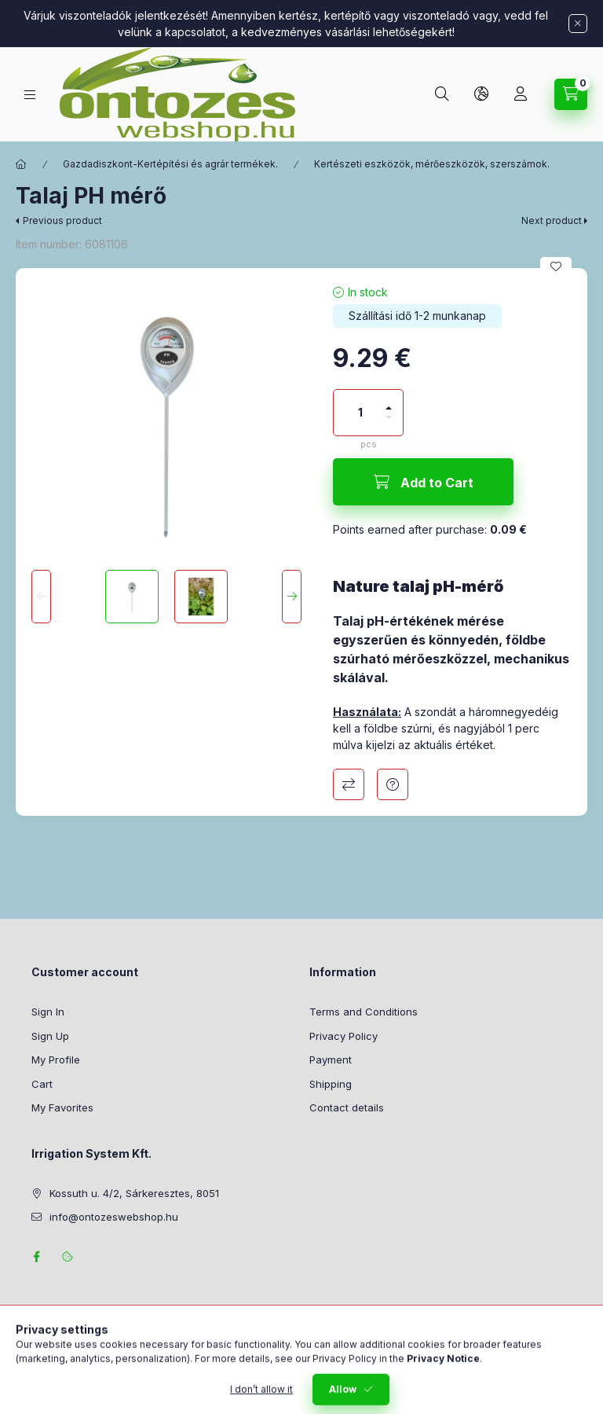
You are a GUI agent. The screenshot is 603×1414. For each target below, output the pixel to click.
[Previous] (41, 596)
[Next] (292, 596)
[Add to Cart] (423, 481)
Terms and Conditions (363, 1011)
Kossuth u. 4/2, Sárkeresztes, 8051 (134, 1193)
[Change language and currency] (481, 94)
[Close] (577, 23)
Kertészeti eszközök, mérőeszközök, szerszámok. (432, 164)
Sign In (47, 1011)
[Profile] (520, 94)
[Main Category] (21, 164)
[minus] (388, 424)
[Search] (442, 94)
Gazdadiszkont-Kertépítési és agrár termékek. (170, 164)
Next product (551, 220)
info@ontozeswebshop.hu (113, 1216)
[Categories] (30, 94)
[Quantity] (360, 412)
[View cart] (570, 94)
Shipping (330, 1084)
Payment (330, 1059)
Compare (348, 784)
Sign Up (50, 1036)
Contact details (346, 1107)
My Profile (55, 1059)
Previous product (62, 220)
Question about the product (392, 784)
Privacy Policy (343, 1036)
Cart (42, 1084)
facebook (36, 1257)
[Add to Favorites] (556, 266)
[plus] (388, 401)
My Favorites (62, 1107)
